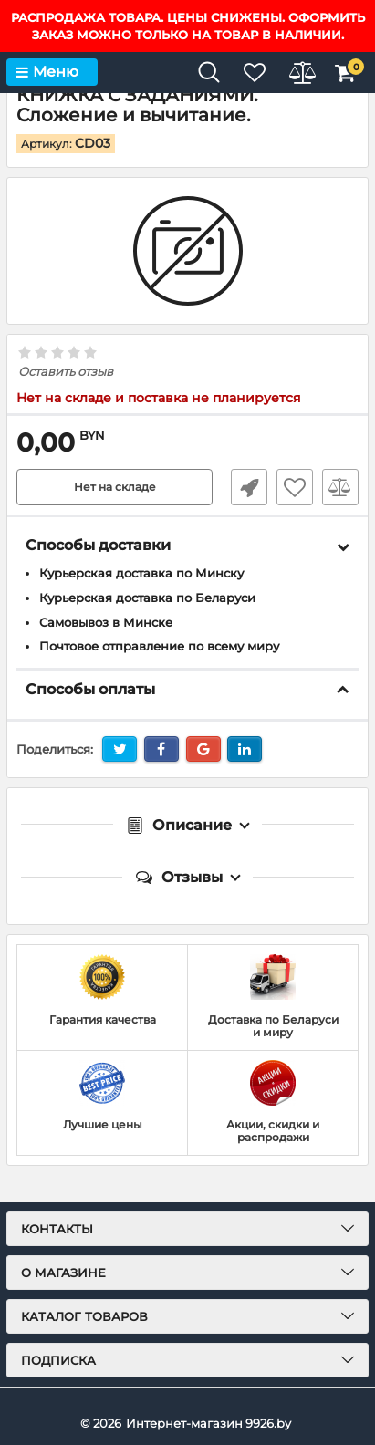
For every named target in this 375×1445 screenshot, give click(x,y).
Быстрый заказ (249, 487)
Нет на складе (115, 487)
